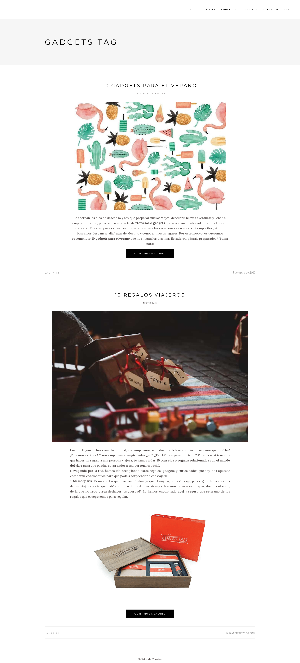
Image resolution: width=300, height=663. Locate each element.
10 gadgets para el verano (150, 85)
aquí (181, 491)
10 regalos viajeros (150, 295)
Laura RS (52, 273)
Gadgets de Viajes (150, 93)
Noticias (150, 303)
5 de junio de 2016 (243, 272)
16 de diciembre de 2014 (240, 633)
